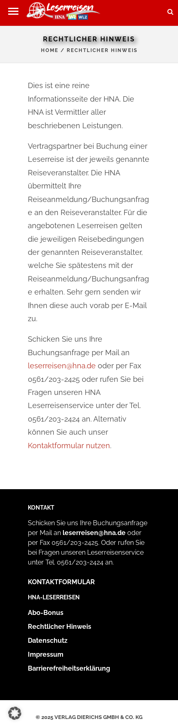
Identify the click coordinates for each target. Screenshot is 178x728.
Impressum (45, 654)
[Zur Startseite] (63, 13)
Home (50, 50)
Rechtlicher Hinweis (59, 626)
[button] (13, 11)
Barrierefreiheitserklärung (69, 668)
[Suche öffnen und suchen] (170, 9)
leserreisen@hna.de (62, 365)
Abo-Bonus (45, 613)
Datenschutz (48, 640)
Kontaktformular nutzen (69, 445)
